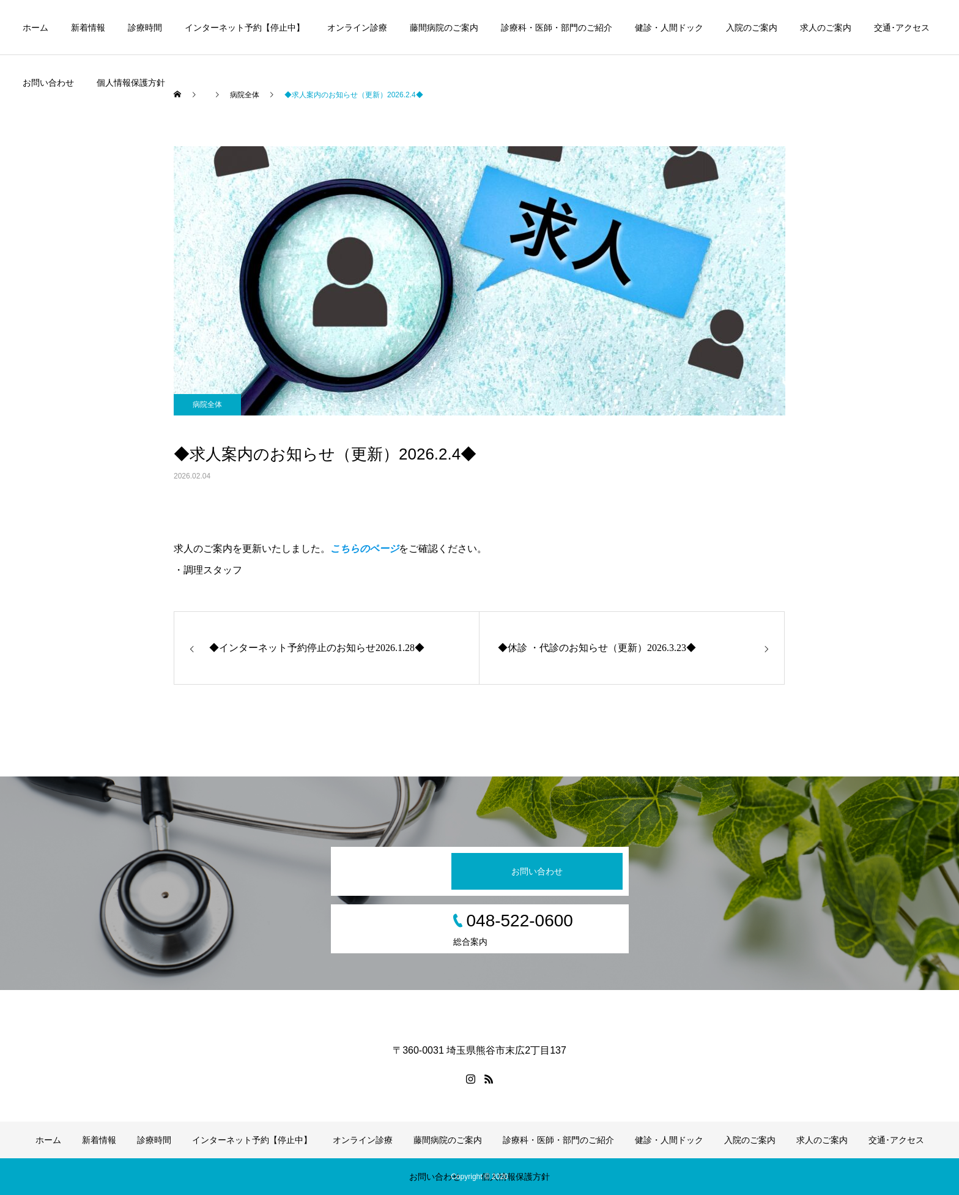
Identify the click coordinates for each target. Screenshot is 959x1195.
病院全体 (207, 404)
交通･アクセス (902, 27)
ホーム (35, 27)
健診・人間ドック (669, 27)
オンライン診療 (357, 27)
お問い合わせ (48, 82)
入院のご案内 (751, 27)
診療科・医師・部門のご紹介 (556, 27)
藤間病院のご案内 (444, 27)
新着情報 (88, 27)
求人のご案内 (825, 27)
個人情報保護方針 (131, 82)
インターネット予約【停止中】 (245, 27)
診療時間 (145, 27)
